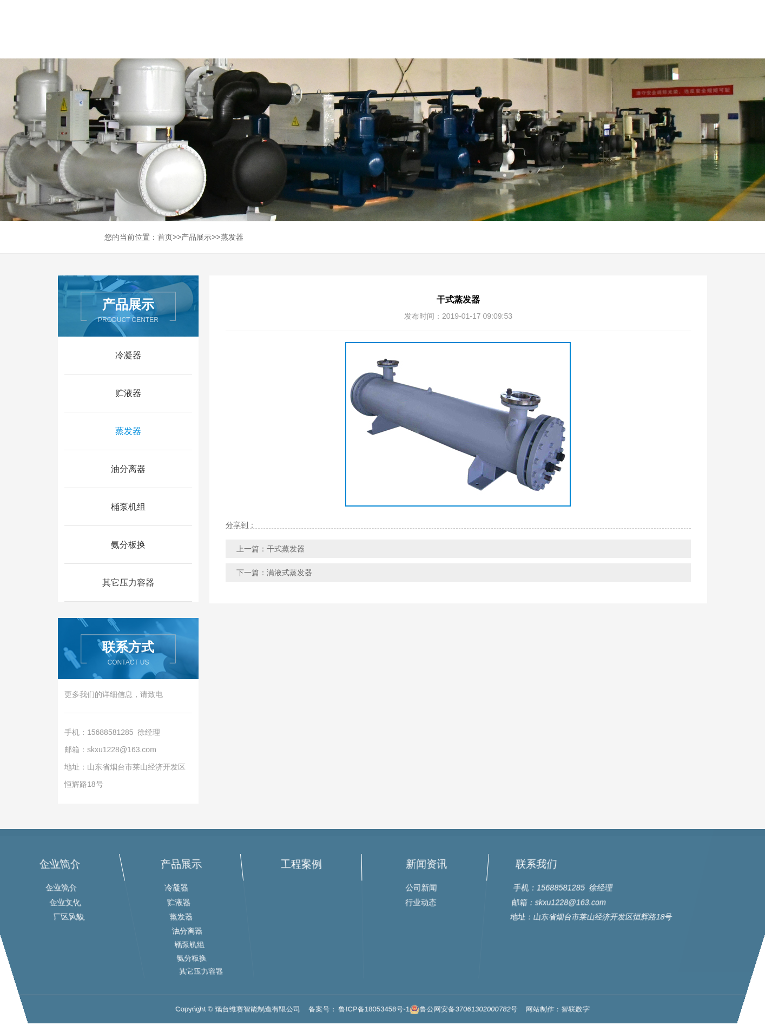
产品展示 (488, 29)
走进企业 (421, 29)
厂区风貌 (75, 916)
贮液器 (128, 393)
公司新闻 (419, 889)
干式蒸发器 (286, 548)
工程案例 (554, 29)
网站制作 (556, 1017)
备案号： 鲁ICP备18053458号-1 (356, 1017)
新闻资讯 (621, 29)
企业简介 (84, 869)
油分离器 (128, 469)
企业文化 (76, 903)
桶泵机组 (128, 506)
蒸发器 (232, 237)
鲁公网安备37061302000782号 (472, 1017)
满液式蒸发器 (289, 572)
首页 (165, 237)
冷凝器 (128, 355)
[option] (458, 424)
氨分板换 (128, 544)
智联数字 (595, 1017)
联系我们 (687, 29)
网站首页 (354, 29)
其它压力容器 (128, 582)
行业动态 (419, 903)
